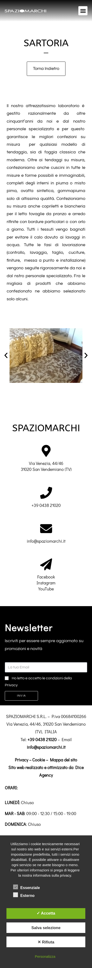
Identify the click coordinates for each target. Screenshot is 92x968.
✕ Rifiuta (46, 942)
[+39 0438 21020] (46, 493)
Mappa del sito (63, 760)
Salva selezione (45, 928)
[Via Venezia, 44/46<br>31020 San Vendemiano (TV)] (46, 451)
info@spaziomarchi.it (46, 541)
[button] (82, 10)
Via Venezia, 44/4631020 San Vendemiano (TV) (46, 466)
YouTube (46, 589)
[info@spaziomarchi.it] (46, 529)
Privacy (21, 760)
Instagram (46, 583)
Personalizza (45, 956)
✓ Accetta (46, 913)
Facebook (46, 577)
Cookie (38, 760)
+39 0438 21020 (46, 505)
